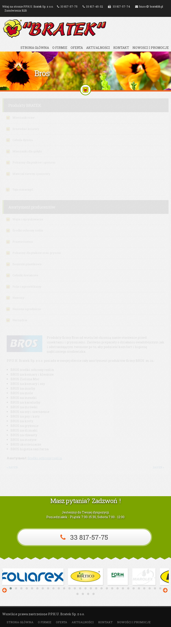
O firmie (59, 47)
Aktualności (98, 47)
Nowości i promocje (150, 47)
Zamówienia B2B (15, 10)
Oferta (77, 47)
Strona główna (34, 47)
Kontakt (121, 47)
